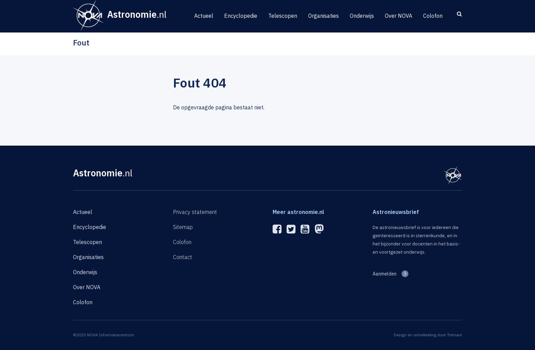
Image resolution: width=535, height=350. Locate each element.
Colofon (433, 15)
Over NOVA (398, 15)
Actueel (203, 15)
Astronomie (102, 173)
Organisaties (323, 15)
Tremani (454, 334)
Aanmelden (384, 274)
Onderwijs (362, 15)
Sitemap (183, 227)
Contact (182, 257)
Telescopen (282, 15)
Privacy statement (195, 211)
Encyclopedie (240, 15)
